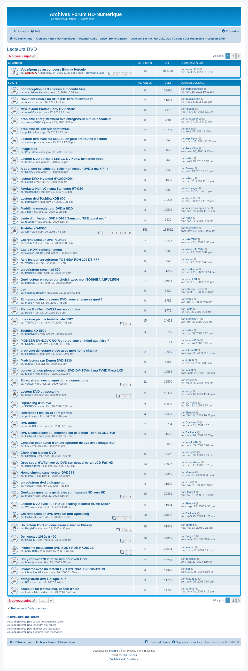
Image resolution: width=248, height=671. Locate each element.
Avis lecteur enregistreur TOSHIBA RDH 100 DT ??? (60, 259)
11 (130, 232)
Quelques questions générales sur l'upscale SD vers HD (63, 492)
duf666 (29, 363)
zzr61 (189, 218)
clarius (29, 181)
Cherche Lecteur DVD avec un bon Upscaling (55, 514)
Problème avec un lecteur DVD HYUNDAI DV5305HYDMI (63, 569)
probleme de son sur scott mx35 (45, 129)
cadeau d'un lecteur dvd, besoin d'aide (50, 589)
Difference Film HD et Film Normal (46, 413)
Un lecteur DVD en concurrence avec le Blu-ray (56, 525)
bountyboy (31, 201)
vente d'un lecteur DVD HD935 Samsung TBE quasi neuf (63, 218)
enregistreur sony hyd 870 (40, 269)
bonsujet (30, 562)
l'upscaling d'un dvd (36, 403)
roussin (29, 221)
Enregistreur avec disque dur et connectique (54, 380)
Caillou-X (30, 436)
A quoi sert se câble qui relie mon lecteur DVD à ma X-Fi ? (64, 168)
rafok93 (29, 112)
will (27, 231)
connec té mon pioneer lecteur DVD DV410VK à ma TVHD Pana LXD (72, 370)
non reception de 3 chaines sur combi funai (53, 89)
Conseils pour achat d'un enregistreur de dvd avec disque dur (68, 443)
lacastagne (31, 191)
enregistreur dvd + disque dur (43, 579)
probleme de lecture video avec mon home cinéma (59, 350)
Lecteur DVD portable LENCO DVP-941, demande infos (62, 159)
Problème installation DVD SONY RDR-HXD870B (57, 548)
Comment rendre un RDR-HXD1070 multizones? (57, 99)
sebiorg (190, 178)
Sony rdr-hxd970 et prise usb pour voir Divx (54, 559)
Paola (28, 312)
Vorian (29, 262)
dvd (23, 289)
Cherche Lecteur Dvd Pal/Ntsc (43, 240)
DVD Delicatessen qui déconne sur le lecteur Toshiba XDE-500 (68, 433)
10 (125, 232)
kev (27, 446)
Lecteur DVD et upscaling (40, 391)
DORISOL (31, 406)
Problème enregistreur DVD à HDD (47, 208)
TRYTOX (30, 322)
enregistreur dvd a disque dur (43, 482)
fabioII (28, 373)
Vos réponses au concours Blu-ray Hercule (53, 69)
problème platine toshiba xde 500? (47, 319)
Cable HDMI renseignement (41, 249)
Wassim (30, 507)
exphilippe (31, 142)
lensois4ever (32, 465)
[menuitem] (35, 31)
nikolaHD (30, 455)
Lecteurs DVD (22, 49)
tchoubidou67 (33, 572)
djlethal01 (191, 198)
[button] (238, 56)
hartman (190, 588)
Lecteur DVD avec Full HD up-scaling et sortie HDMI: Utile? (65, 504)
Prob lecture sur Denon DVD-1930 (46, 360)
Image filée (29, 149)
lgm (188, 568)
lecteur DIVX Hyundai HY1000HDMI (47, 178)
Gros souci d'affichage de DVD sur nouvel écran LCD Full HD (67, 462)
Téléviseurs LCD (94, 72)
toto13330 (191, 578)
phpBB (112, 650)
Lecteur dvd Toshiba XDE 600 (43, 198)
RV (27, 582)
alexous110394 (34, 252)
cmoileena (192, 269)
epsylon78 (192, 442)
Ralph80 (30, 343)
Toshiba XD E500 (33, 330)
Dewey (29, 171)
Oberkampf (192, 422)
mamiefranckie (34, 92)
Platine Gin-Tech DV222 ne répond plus (50, 309)
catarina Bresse (34, 292)
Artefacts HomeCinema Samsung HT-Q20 (52, 188)
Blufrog (190, 524)
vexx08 (29, 383)
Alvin (28, 102)
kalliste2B (31, 353)
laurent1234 (193, 318)
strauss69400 (33, 122)
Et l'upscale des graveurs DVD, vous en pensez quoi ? (62, 299)
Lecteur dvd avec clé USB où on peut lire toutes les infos (64, 139)
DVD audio (29, 423)
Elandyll (190, 412)
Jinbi (28, 211)
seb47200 (31, 243)
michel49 (30, 426)
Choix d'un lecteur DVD (38, 452)
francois (30, 272)
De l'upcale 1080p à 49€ (38, 536)
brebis (28, 162)
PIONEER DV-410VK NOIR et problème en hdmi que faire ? (65, 340)
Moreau (29, 475)
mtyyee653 (192, 69)
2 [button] (233, 56)
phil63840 (31, 551)
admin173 (31, 72)
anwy (28, 394)
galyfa (28, 132)
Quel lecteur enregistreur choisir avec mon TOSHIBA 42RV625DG (70, 279)
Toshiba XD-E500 (33, 228)
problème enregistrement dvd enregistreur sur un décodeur (66, 119)
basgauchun (193, 98)
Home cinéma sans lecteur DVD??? (47, 472)
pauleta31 (31, 282)
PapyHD (30, 528)
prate (28, 416)
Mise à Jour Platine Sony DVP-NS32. (48, 109)
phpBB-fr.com (130, 655)
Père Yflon (31, 152)
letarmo (190, 547)
